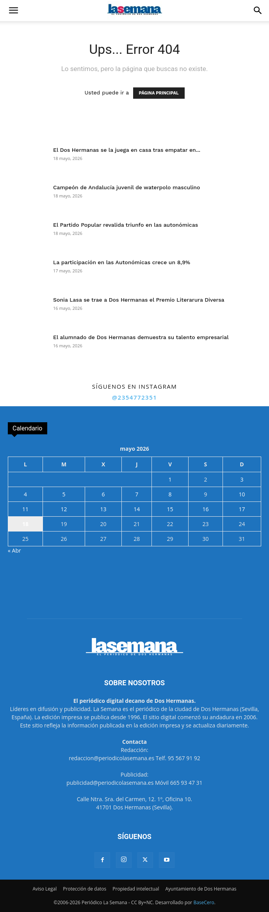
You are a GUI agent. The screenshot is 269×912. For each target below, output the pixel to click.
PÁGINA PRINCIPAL (159, 93)
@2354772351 (134, 397)
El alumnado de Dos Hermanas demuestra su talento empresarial (141, 337)
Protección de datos (84, 888)
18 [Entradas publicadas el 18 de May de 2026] (25, 524)
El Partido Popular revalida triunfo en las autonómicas (125, 225)
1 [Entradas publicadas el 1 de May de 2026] (170, 479)
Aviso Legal (44, 888)
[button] (13, 10)
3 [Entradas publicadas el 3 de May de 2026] (242, 479)
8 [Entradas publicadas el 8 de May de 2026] (170, 494)
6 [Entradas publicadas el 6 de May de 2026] (103, 494)
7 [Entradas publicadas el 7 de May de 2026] (136, 494)
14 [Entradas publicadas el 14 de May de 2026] (137, 509)
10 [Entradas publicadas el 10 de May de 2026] (242, 494)
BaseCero (203, 902)
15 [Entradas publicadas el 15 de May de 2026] (170, 509)
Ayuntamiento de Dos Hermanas (200, 888)
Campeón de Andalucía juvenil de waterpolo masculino (126, 187)
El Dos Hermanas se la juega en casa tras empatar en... (126, 150)
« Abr (14, 550)
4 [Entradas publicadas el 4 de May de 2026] (25, 494)
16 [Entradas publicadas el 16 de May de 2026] (205, 509)
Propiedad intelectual (135, 888)
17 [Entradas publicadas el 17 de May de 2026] (242, 509)
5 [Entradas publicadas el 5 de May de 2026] (64, 494)
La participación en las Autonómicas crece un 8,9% (121, 262)
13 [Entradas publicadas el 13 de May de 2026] (103, 509)
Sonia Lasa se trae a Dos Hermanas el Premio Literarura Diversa (138, 300)
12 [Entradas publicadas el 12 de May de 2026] (64, 509)
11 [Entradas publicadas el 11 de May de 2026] (25, 509)
